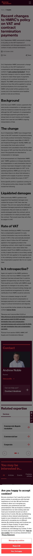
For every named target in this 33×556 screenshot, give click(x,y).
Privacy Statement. (8, 536)
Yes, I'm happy (16, 553)
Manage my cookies (16, 542)
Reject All (16, 547)
